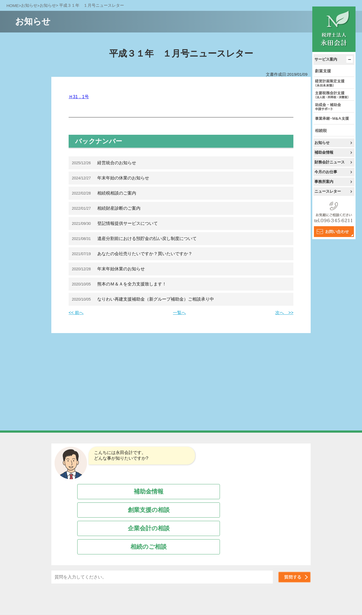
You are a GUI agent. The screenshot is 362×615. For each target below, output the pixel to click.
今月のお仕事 (325, 172)
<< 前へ (76, 312)
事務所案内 (323, 181)
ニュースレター (327, 191)
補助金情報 (323, 152)
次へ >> (284, 312)
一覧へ (179, 312)
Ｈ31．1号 (79, 96)
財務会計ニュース (329, 162)
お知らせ (322, 142)
